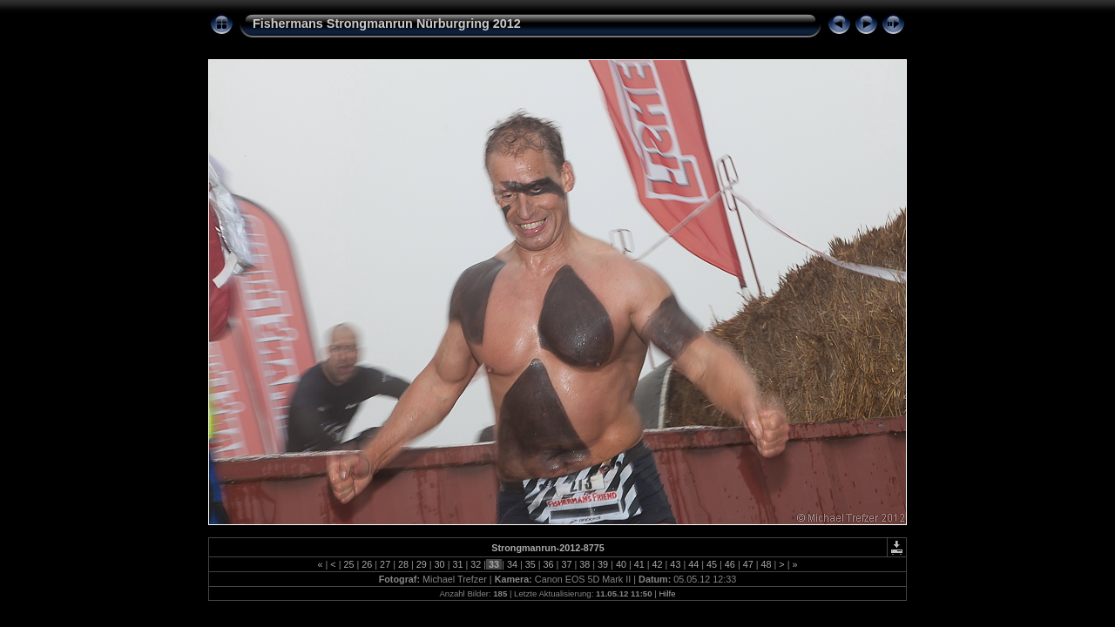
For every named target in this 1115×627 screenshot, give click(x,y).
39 (603, 564)
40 (621, 564)
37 (566, 564)
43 (675, 564)
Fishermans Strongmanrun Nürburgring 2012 (387, 23)
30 (440, 564)
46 (730, 564)
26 (367, 564)
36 (549, 564)
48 (766, 564)
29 (421, 564)
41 (639, 564)
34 (512, 564)
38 (584, 564)
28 (403, 564)
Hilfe (667, 593)
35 (530, 564)
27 (385, 564)
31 (457, 564)
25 (348, 564)
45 (712, 564)
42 (658, 564)
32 (475, 564)
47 (748, 564)
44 (693, 564)
